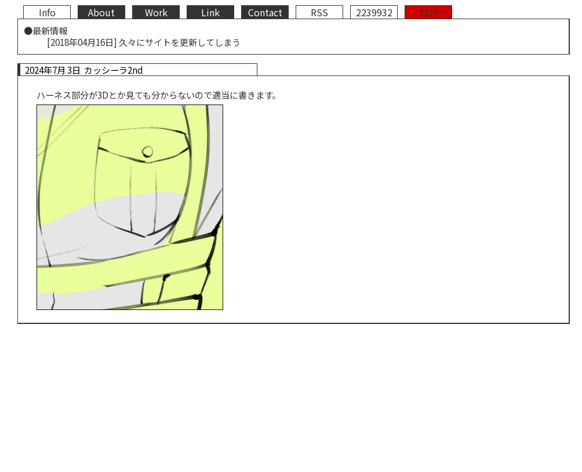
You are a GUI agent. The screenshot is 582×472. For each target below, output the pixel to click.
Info (47, 12)
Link (210, 12)
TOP (428, 12)
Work (156, 12)
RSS (319, 12)
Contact (265, 12)
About (101, 12)
